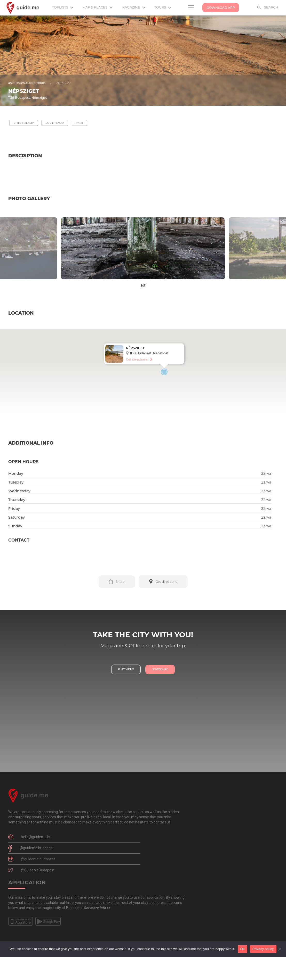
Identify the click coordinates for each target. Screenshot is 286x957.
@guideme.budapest (37, 848)
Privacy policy (263, 949)
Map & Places (97, 7)
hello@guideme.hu (36, 837)
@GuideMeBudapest (37, 870)
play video (126, 669)
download (160, 669)
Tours (162, 7)
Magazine (133, 7)
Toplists (62, 7)
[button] (36, 248)
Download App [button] (220, 8)
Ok (242, 949)
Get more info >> (96, 908)
